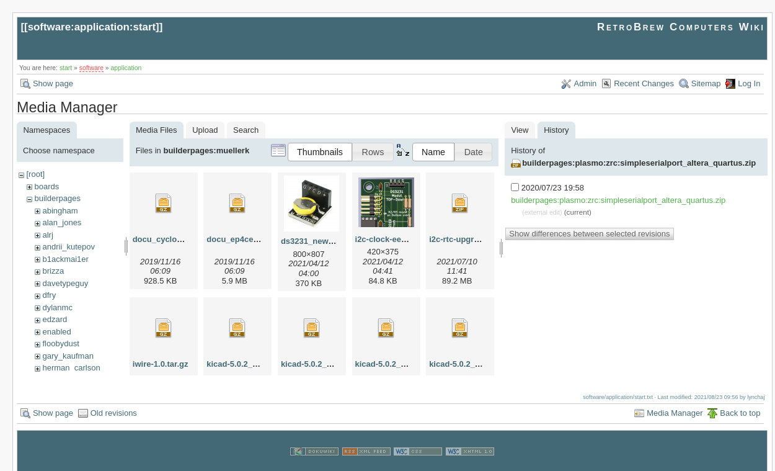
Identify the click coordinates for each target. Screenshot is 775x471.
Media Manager (674, 403)
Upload (205, 130)
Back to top (740, 403)
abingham (60, 210)
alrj (47, 235)
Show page (53, 83)
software (91, 68)
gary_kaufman (67, 356)
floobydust (60, 343)
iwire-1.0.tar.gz (160, 364)
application (126, 68)
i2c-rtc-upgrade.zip (465, 239)
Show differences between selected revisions (589, 233)
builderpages (57, 198)
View (520, 130)
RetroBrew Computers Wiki (681, 27)
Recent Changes (644, 83)
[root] (35, 174)
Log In (749, 83)
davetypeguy (65, 283)
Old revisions (114, 403)
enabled (56, 331)
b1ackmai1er (65, 259)
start (66, 68)
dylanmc (57, 307)
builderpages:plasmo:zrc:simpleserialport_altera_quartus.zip (639, 163)
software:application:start (92, 27)
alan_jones (61, 222)
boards (46, 186)
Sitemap (706, 83)
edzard (54, 319)
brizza (53, 271)
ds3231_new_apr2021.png (330, 241)
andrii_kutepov (68, 246)
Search (246, 130)
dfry (49, 295)
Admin (585, 83)
